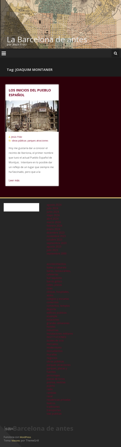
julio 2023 (52, 250)
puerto (51, 386)
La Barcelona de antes (47, 39)
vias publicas (54, 413)
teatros (51, 403)
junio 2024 (53, 211)
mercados (52, 344)
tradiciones (53, 406)
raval (49, 396)
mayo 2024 (53, 215)
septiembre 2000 (56, 253)
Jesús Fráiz (16, 136)
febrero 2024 (54, 225)
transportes (54, 410)
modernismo (54, 347)
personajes (53, 375)
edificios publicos (57, 312)
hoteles (51, 326)
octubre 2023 (54, 239)
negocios (52, 358)
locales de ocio (55, 340)
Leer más (14, 180)
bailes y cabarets (56, 267)
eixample (52, 316)
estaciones (53, 319)
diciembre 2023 (55, 232)
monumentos (55, 351)
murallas (52, 354)
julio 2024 (52, 208)
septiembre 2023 (56, 243)
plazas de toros (56, 379)
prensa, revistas (56, 382)
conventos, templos (58, 305)
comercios (53, 302)
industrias (52, 330)
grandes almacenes (58, 323)
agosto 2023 (54, 246)
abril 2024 (52, 218)
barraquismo (54, 278)
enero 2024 (53, 229)
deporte (51, 309)
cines (50, 288)
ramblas (51, 392)
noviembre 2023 (56, 236)
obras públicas (19, 140)
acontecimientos (56, 264)
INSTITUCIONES (56, 337)
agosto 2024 (54, 204)
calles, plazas (54, 285)
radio (50, 389)
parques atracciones (38, 140)
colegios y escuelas (58, 298)
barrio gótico (54, 281)
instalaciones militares (60, 333)
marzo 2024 (53, 222)
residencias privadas (59, 399)
